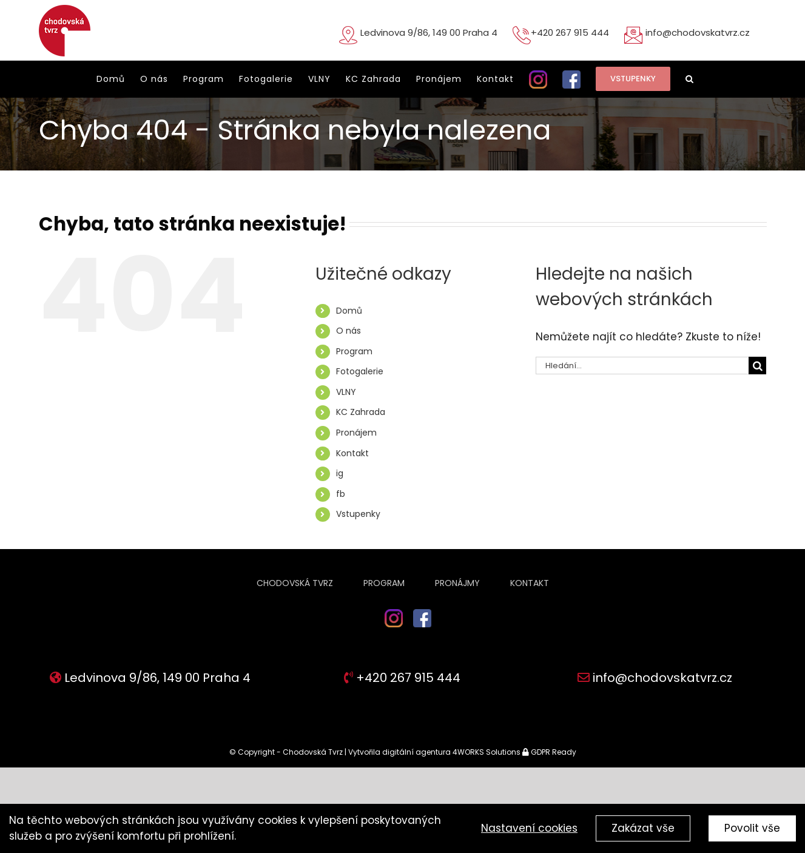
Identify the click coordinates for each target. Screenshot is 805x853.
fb (340, 494)
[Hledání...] (642, 365)
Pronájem (356, 432)
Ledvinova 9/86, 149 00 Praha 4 (428, 32)
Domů (349, 311)
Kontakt (352, 453)
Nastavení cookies (529, 828)
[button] (689, 79)
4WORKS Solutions (486, 752)
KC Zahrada (360, 412)
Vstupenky (358, 514)
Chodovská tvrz (295, 583)
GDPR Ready (552, 752)
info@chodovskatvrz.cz (697, 32)
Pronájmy (457, 583)
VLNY (346, 392)
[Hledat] (757, 365)
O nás (348, 331)
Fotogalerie (359, 371)
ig (339, 473)
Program (354, 351)
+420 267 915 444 (570, 32)
